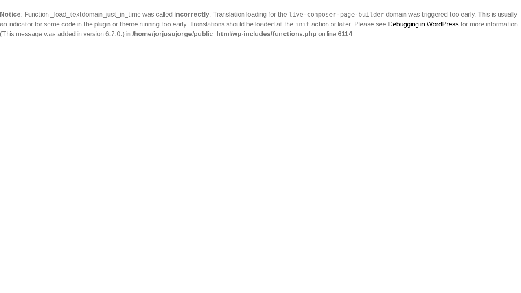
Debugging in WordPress (423, 24)
